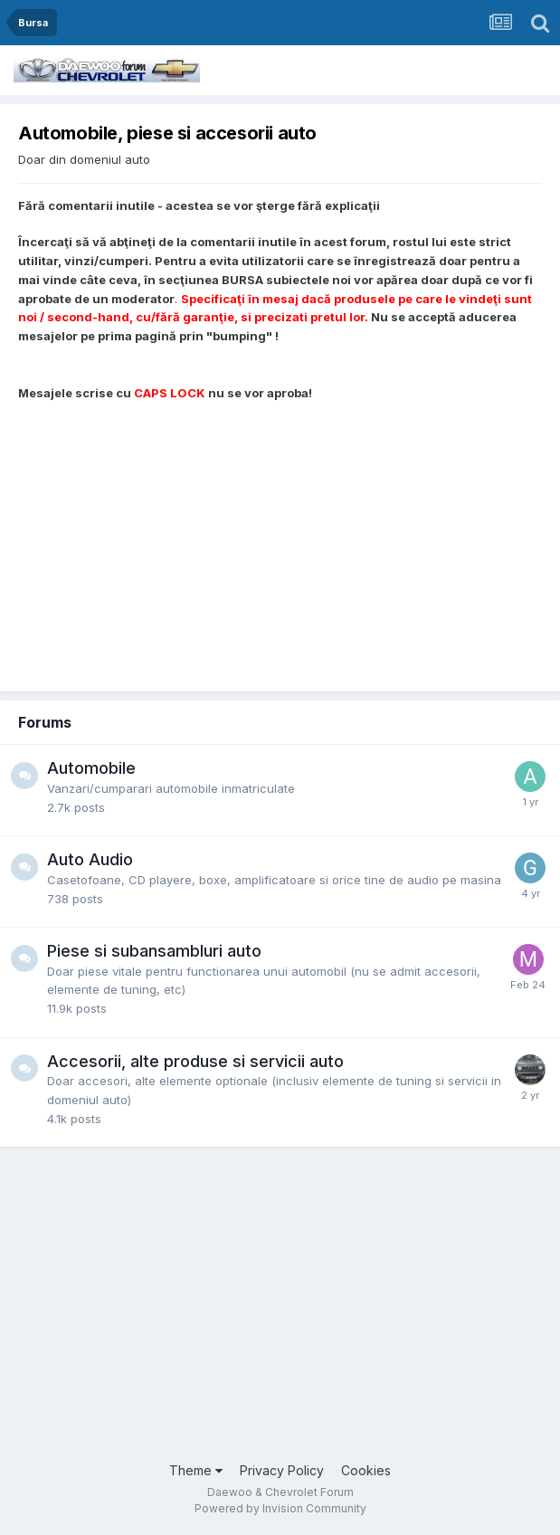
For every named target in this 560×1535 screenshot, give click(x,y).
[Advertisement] (280, 537)
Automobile (91, 767)
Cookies (366, 1470)
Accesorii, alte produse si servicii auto (195, 1061)
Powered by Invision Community (280, 1508)
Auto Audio (90, 859)
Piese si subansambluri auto (154, 950)
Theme (196, 1470)
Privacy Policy (282, 1470)
